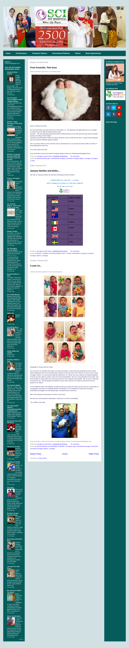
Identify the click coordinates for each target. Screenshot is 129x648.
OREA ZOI (10, 313)
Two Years (18, 363)
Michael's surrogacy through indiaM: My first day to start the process (13, 157)
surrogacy (88, 158)
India (74, 446)
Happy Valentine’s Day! (14, 412)
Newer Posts (35, 454)
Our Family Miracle (13, 294)
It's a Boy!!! (10, 277)
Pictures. (18, 448)
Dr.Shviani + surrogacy (65, 446)
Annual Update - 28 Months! (18, 465)
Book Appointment (93, 53)
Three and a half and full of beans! (19, 491)
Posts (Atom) (43, 458)
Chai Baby (10, 487)
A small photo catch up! (18, 210)
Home (8, 53)
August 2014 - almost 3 (18, 571)
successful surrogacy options (75, 158)
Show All (21, 639)
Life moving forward (13, 161)
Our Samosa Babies (13, 385)
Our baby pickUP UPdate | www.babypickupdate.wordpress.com (14, 408)
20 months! (10, 233)
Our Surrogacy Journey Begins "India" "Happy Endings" (15, 99)
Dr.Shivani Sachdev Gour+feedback (46, 446)
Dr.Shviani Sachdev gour (42, 158)
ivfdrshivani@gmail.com (12, 63)
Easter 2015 (11, 354)
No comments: (75, 156)
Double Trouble (12, 231)
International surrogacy (58, 158)
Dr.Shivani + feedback (42, 253)
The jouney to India (13, 446)
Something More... (13, 327)
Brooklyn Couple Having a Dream (12, 514)
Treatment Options (39, 53)
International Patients (61, 53)
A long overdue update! (17, 77)
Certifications (21, 53)
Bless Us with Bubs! (14, 616)
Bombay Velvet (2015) (14, 296)
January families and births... (45, 171)
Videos (78, 53)
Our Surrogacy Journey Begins (12, 249)
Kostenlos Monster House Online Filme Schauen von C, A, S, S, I (14, 253)
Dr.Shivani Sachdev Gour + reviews (60, 253)
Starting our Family (13, 462)
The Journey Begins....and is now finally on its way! (14, 205)
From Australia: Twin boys (43, 67)
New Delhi (94, 446)
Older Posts (94, 454)
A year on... (36, 266)
